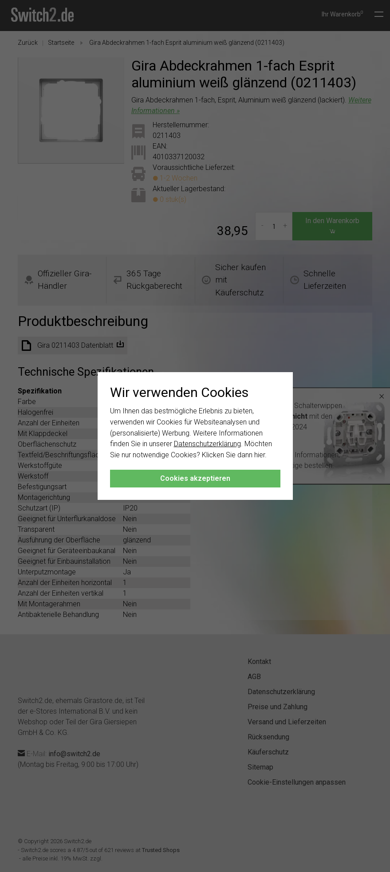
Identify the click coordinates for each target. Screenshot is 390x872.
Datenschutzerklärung (207, 444)
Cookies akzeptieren (195, 478)
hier (259, 455)
